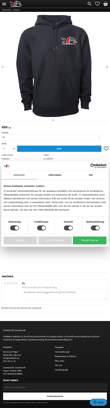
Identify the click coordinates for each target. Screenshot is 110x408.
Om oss (58, 365)
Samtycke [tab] (19, 175)
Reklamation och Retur (65, 356)
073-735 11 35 (9, 361)
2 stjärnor (7, 283)
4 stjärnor (13, 283)
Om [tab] (91, 175)
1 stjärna (4, 283)
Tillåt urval (55, 240)
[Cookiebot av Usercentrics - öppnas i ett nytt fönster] (92, 166)
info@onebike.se (11, 358)
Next (107, 67)
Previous (3, 67)
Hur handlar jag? (62, 351)
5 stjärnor (15, 283)
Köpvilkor (59, 347)
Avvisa (20, 240)
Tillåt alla (89, 240)
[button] (99, 4)
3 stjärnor (10, 283)
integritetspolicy (42, 402)
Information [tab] (55, 175)
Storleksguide (61, 369)
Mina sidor (60, 360)
